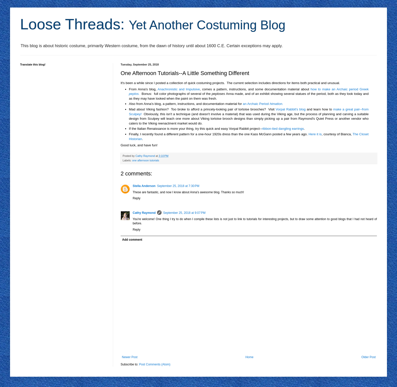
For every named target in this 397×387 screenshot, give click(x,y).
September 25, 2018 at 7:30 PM (178, 186)
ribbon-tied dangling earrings (283, 129)
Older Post (368, 357)
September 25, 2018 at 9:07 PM (184, 213)
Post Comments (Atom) (154, 364)
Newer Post (129, 357)
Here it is (315, 134)
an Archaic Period (263, 104)
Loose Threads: (152, 24)
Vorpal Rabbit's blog (291, 109)
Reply (136, 198)
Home (249, 357)
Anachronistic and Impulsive (179, 89)
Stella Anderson (144, 186)
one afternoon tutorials (145, 160)
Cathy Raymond (144, 213)
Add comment (132, 239)
